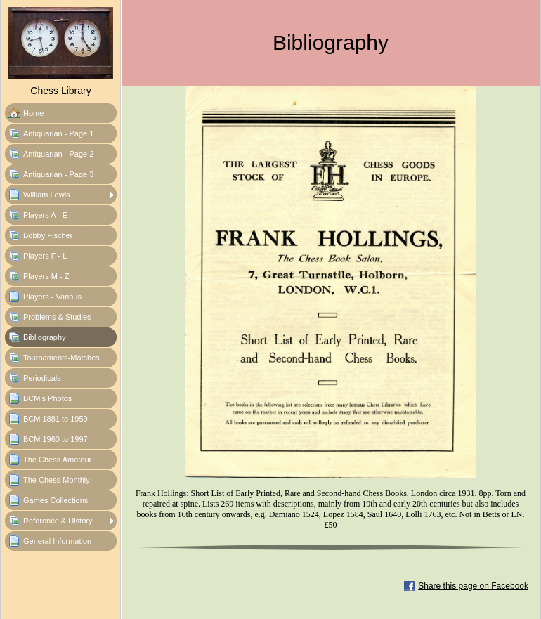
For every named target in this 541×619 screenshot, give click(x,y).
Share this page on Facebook (473, 586)
